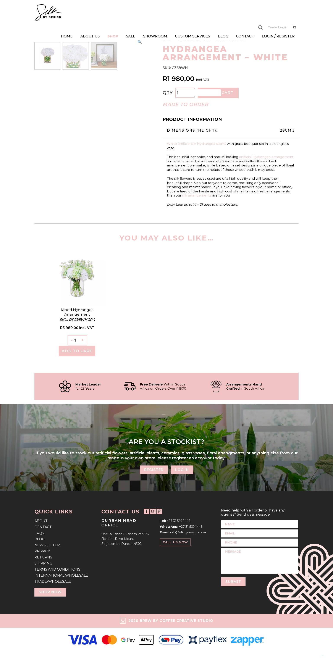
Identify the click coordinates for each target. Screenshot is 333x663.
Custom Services (192, 36)
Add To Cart (77, 351)
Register (153, 470)
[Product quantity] (198, 92)
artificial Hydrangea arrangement (266, 157)
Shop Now (50, 592)
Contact (245, 36)
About (41, 521)
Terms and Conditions (57, 569)
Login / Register (278, 36)
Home (67, 36)
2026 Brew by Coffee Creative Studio (170, 621)
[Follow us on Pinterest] (159, 511)
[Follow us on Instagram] (152, 511)
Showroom (155, 36)
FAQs (39, 533)
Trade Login (277, 27)
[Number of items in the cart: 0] (294, 27)
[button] (139, 42)
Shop (112, 36)
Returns (43, 557)
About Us (90, 36)
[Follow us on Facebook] (146, 511)
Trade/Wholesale (52, 581)
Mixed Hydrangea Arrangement (77, 312)
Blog (223, 36)
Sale (130, 36)
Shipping (43, 563)
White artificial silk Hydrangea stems (196, 144)
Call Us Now (175, 542)
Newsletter (47, 545)
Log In (182, 470)
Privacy (42, 551)
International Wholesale (61, 575)
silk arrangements (196, 195)
